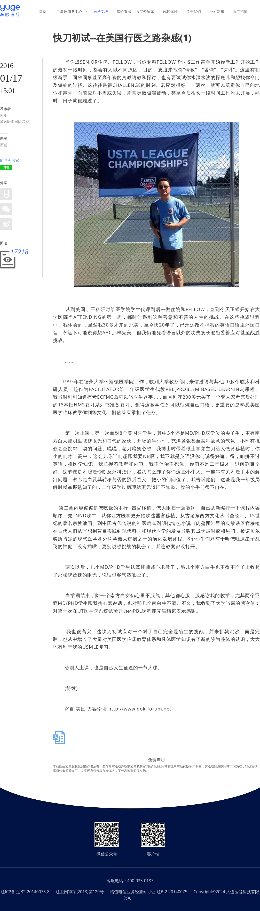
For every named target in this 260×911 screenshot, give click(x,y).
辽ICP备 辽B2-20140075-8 (25, 892)
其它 (15, 160)
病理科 (5, 160)
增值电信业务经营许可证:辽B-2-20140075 (148, 892)
